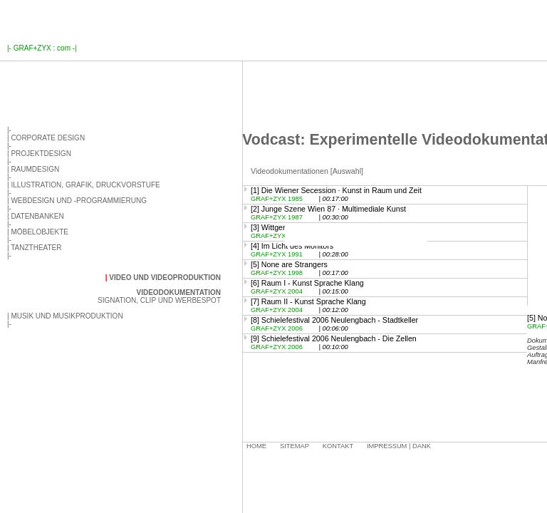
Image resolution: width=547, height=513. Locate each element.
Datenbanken (37, 216)
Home (256, 446)
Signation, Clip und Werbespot (159, 300)
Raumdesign (35, 169)
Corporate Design (48, 138)
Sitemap (294, 446)
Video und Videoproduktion (165, 277)
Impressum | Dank (399, 446)
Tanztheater (36, 248)
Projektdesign (41, 153)
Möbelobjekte (39, 232)
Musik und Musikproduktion (67, 316)
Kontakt (338, 446)
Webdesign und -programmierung (79, 200)
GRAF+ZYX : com (42, 48)
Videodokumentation (178, 292)
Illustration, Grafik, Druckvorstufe (85, 185)
